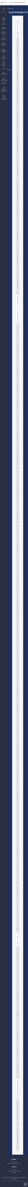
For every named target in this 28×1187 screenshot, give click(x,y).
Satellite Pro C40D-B (17, 600)
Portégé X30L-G (17, 73)
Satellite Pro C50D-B (17, 746)
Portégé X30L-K (17, 121)
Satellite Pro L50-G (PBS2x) (17, 880)
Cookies (14, 1172)
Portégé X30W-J (17, 168)
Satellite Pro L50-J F (17, 916)
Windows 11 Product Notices (14, 1163)
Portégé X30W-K (17, 192)
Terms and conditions (21, 1177)
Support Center (14, 1162)
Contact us (14, 1169)
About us (14, 1167)
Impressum (14, 1179)
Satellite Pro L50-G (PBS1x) (17, 840)
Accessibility (4, 1177)
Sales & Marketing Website (17, 2)
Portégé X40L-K (17, 282)
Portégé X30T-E (17, 145)
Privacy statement (12, 1177)
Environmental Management (14, 1171)
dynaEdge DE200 (17, 1138)
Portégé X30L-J (17, 97)
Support (14, 1159)
